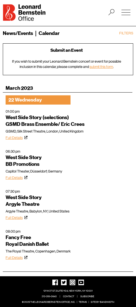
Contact (68, 296)
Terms (83, 302)
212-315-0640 (49, 296)
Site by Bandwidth (102, 302)
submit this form (101, 67)
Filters (126, 33)
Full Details (14, 138)
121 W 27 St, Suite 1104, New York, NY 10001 (68, 290)
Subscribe (87, 296)
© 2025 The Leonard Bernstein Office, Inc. (48, 302)
